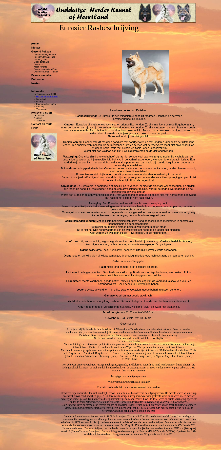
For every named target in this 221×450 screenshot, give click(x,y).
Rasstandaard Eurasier (47, 96)
